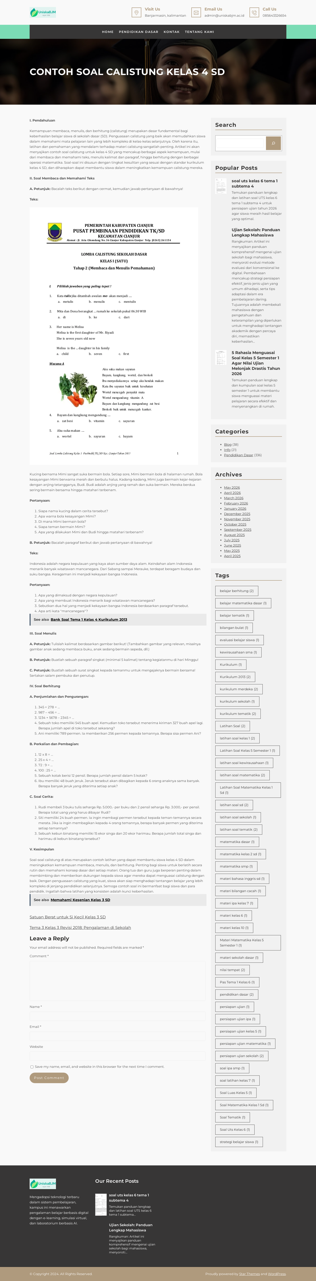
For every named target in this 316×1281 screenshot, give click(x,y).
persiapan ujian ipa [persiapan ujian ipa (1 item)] (237, 1019)
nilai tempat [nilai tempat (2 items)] (232, 970)
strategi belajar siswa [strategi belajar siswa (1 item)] (239, 1142)
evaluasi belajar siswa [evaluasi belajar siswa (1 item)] (239, 640)
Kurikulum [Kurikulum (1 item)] (231, 664)
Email (35, 1027)
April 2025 (232, 556)
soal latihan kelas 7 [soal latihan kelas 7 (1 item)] (237, 1080)
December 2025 (237, 514)
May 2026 (232, 487)
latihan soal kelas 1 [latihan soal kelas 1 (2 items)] (237, 738)
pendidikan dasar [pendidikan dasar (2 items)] (237, 994)
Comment (39, 956)
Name (36, 1007)
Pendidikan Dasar (238, 455)
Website (36, 1047)
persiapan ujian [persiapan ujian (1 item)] (235, 1006)
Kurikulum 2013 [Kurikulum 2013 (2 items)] (235, 677)
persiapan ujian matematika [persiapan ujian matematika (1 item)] (245, 1043)
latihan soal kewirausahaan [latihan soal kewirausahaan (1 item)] (244, 763)
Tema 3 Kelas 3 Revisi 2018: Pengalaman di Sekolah (80, 927)
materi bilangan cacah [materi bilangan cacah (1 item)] (240, 891)
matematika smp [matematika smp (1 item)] (236, 866)
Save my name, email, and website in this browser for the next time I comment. (99, 1067)
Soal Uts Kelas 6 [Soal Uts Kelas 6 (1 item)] (235, 1129)
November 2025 (237, 519)
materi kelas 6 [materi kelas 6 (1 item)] (233, 915)
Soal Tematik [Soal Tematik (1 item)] (232, 1117)
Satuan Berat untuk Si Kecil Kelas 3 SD (68, 917)
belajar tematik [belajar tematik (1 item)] (234, 615)
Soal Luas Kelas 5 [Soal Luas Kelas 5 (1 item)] (236, 1092)
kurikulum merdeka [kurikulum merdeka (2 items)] (239, 689)
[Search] (273, 143)
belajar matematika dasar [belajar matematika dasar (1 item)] (243, 603)
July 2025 (231, 540)
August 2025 (234, 535)
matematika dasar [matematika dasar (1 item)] (237, 841)
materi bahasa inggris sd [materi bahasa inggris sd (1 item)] (242, 878)
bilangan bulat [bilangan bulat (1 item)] (234, 627)
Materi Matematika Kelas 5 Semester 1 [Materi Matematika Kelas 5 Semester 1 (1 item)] (242, 943)
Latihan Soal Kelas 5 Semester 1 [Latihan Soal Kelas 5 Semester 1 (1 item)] (247, 750)
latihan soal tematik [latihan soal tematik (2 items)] (239, 829)
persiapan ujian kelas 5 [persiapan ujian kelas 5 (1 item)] (240, 1031)
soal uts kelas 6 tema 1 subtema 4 (255, 184)
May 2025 (232, 551)
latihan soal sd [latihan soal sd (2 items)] (234, 805)
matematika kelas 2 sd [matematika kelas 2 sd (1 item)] (240, 854)
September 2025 (237, 530)
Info (227, 450)
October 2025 (235, 524)
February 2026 (236, 503)
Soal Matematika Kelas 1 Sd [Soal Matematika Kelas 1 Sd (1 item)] (244, 1105)
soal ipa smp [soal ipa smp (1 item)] (232, 1068)
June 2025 (232, 545)
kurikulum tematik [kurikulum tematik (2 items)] (238, 713)
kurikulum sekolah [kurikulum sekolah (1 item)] (237, 701)
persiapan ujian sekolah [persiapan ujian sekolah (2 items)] (242, 1056)
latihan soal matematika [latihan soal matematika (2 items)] (242, 775)
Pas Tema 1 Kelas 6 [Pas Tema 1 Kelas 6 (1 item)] (237, 982)
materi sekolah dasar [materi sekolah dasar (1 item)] (239, 957)
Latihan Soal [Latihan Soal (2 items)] (232, 726)
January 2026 (235, 508)
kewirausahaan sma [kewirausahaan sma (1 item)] (238, 652)
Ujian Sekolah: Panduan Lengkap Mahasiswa (256, 232)
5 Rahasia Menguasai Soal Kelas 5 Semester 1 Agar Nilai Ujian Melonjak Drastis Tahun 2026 (256, 363)
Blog (228, 444)
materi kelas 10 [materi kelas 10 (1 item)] (234, 927)
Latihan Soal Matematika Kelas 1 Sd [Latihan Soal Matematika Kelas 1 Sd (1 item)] (246, 790)
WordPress (277, 1274)
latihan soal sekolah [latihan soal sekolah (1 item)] (238, 817)
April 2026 (232, 493)
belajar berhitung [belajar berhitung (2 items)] (237, 591)
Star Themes (249, 1274)
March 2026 (233, 498)
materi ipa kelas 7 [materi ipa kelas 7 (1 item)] (236, 903)
